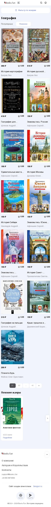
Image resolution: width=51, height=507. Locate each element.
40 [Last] (33, 385)
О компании (7, 460)
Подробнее (7, 438)
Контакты (6, 470)
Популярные (7, 24)
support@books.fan (9, 474)
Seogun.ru (37, 486)
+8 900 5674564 (8, 478)
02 (19, 385)
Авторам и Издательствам (15, 465)
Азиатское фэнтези (12, 428)
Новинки (23, 24)
